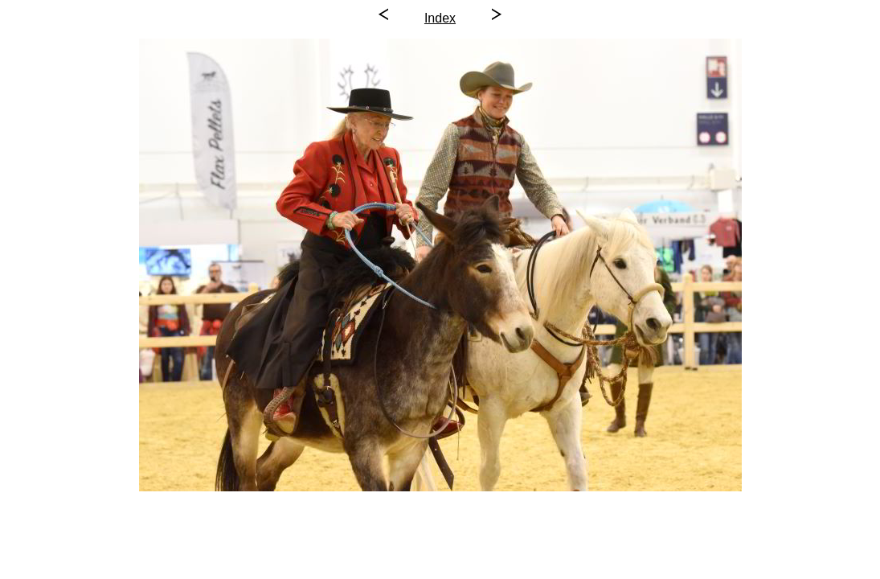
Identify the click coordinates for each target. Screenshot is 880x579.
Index (440, 18)
